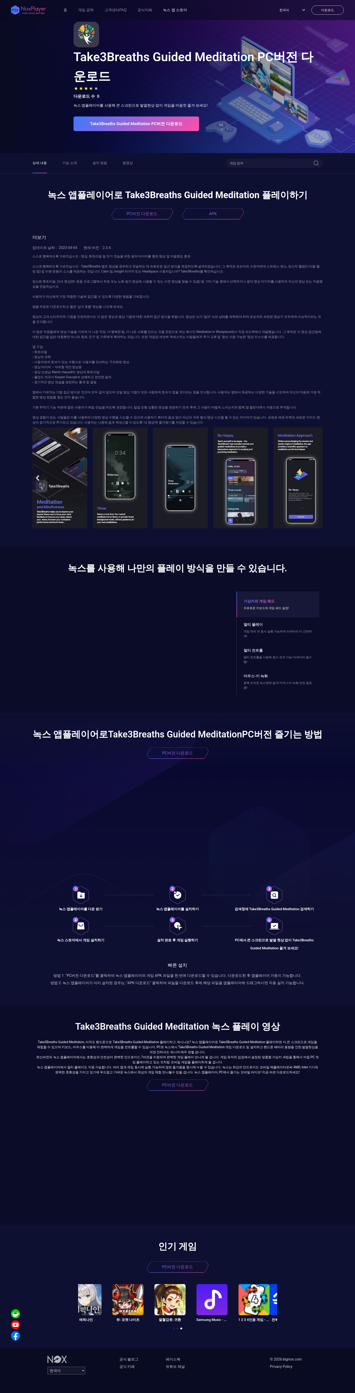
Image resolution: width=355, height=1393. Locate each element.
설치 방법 (99, 163)
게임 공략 (86, 10)
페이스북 (173, 1359)
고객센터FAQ (115, 10)
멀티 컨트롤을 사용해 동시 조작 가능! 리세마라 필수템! (278, 660)
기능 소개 (69, 163)
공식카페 (144, 10)
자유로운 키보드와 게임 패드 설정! (266, 608)
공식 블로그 (129, 1359)
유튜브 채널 (175, 1366)
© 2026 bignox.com (286, 1359)
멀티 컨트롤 (253, 650)
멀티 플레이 (253, 624)
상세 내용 (39, 163)
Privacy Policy (281, 1366)
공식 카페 (127, 1366)
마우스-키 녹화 (256, 676)
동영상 (128, 163)
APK (213, 213)
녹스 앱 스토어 (175, 10)
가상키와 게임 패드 (259, 601)
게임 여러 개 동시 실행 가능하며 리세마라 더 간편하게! (278, 634)
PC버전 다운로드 (142, 213)
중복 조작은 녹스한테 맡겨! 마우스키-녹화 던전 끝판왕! (278, 685)
